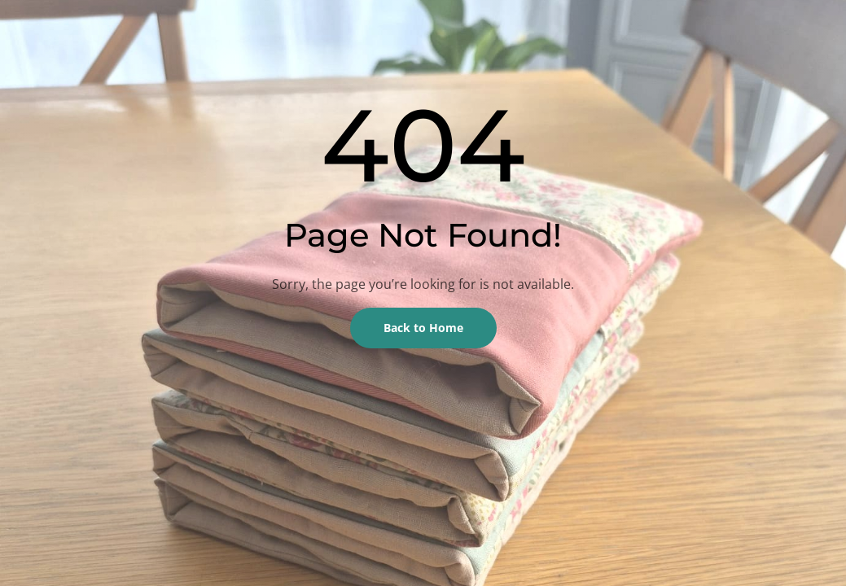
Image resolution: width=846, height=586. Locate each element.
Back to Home (423, 327)
